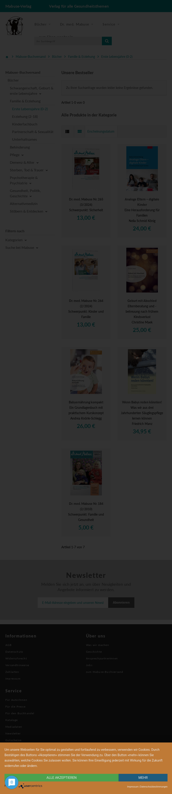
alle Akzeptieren (62, 778)
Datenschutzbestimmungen (154, 786)
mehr (143, 778)
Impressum (132, 786)
